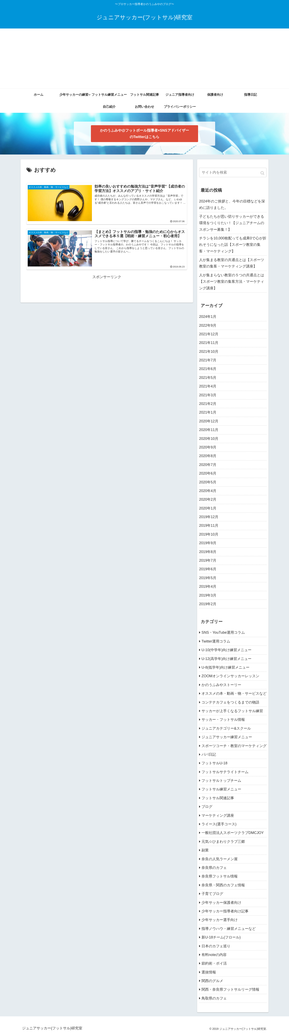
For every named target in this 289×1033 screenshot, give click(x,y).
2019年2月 (207, 604)
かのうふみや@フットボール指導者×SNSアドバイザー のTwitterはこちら (144, 133)
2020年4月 (207, 491)
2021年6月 (207, 369)
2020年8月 (207, 456)
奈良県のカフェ (214, 868)
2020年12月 (208, 421)
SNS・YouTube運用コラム (223, 632)
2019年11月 (208, 526)
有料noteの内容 (214, 955)
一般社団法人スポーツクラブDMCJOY (232, 833)
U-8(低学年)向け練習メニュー (225, 667)
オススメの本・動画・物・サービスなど (234, 693)
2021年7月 (207, 360)
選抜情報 (208, 972)
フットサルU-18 (214, 763)
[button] (263, 173)
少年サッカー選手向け (219, 920)
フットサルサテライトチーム (224, 772)
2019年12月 (208, 517)
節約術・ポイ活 (214, 963)
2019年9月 (207, 543)
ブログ (206, 807)
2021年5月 (207, 378)
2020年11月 (208, 430)
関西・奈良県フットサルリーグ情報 (230, 989)
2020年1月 (207, 508)
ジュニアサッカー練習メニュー (226, 737)
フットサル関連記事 (217, 798)
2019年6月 (207, 569)
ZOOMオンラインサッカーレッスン (230, 676)
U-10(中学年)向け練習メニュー (226, 650)
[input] (233, 172)
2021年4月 (207, 386)
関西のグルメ (212, 981)
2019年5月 (207, 578)
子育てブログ (212, 894)
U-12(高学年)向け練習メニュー (226, 659)
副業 (205, 850)
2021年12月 (208, 334)
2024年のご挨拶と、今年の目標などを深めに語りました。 (232, 204)
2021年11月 (208, 343)
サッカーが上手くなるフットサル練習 (232, 711)
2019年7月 (207, 560)
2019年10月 (208, 534)
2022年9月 (207, 325)
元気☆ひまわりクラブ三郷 (223, 842)
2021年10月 (208, 352)
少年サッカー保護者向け (221, 903)
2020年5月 (207, 482)
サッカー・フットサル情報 (223, 720)
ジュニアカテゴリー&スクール (226, 728)
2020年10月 (208, 439)
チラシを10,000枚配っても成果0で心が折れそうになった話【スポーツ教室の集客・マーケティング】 (232, 244)
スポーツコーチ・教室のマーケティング (234, 746)
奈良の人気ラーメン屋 (219, 859)
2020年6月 (207, 473)
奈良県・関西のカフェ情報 (223, 885)
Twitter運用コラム (215, 641)
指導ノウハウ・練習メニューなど (228, 929)
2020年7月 (207, 465)
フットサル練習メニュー (221, 789)
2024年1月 (207, 317)
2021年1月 (207, 412)
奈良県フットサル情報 (219, 876)
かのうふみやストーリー (221, 685)
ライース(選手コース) (218, 824)
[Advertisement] (144, 59)
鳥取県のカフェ (214, 998)
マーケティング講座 (217, 815)
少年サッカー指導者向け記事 (224, 911)
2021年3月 (207, 395)
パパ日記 (208, 754)
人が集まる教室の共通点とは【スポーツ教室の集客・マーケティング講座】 (231, 263)
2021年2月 (207, 404)
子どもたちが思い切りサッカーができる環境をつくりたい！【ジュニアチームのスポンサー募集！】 (231, 223)
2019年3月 (207, 595)
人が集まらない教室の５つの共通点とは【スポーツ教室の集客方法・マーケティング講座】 (231, 281)
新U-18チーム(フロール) (221, 937)
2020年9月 (207, 447)
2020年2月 (207, 499)
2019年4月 (207, 587)
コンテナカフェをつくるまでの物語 (230, 702)
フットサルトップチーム (221, 781)
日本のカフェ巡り (215, 946)
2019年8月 (207, 552)
